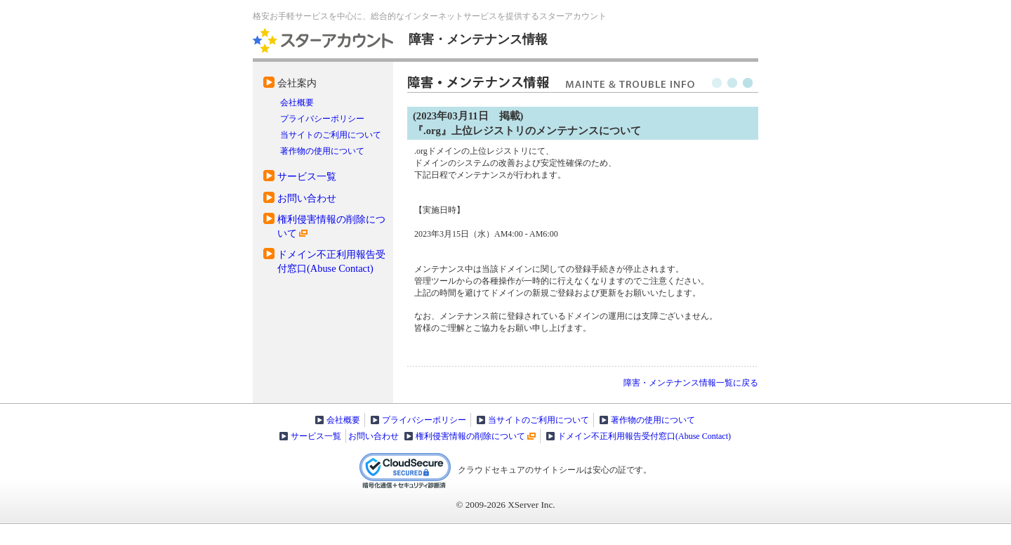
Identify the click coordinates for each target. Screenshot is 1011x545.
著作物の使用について (322, 151)
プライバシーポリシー (322, 119)
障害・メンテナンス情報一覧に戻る (690, 383)
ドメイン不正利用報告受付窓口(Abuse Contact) (644, 436)
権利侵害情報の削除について (470, 436)
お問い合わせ (306, 198)
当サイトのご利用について (330, 135)
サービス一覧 (306, 176)
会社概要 (297, 102)
